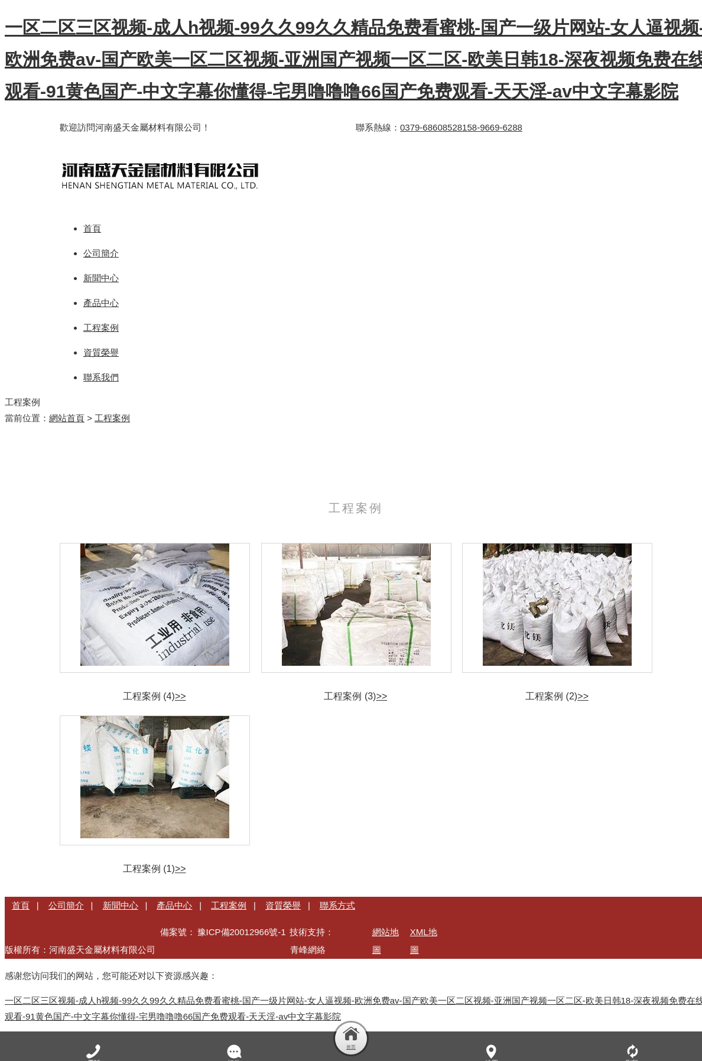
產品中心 (174, 905)
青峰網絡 (308, 950)
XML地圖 (423, 941)
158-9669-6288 (492, 127)
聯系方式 (337, 905)
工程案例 (112, 418)
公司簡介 (66, 905)
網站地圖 (385, 941)
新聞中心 (120, 905)
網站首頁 (66, 418)
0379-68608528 (431, 127)
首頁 (21, 905)
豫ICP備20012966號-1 (241, 932)
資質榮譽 (283, 905)
